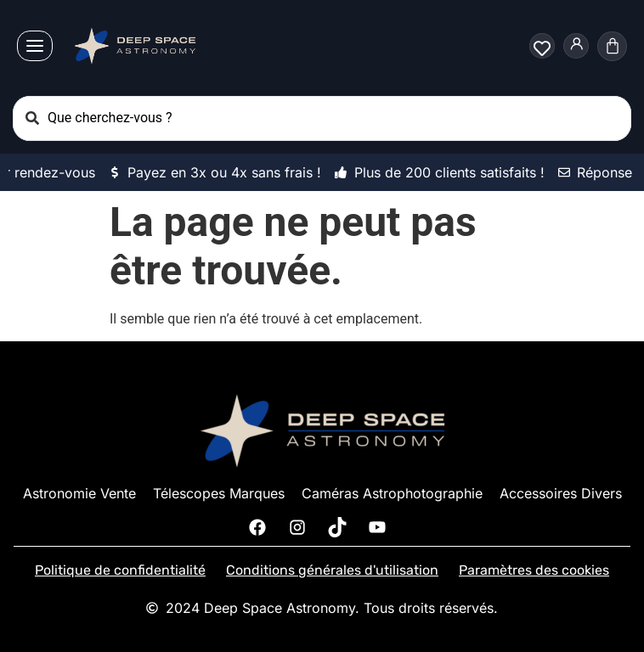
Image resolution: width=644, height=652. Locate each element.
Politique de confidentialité (120, 570)
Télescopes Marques (219, 493)
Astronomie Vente (79, 493)
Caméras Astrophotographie (392, 493)
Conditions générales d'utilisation (332, 570)
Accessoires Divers (561, 493)
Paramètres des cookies (534, 570)
